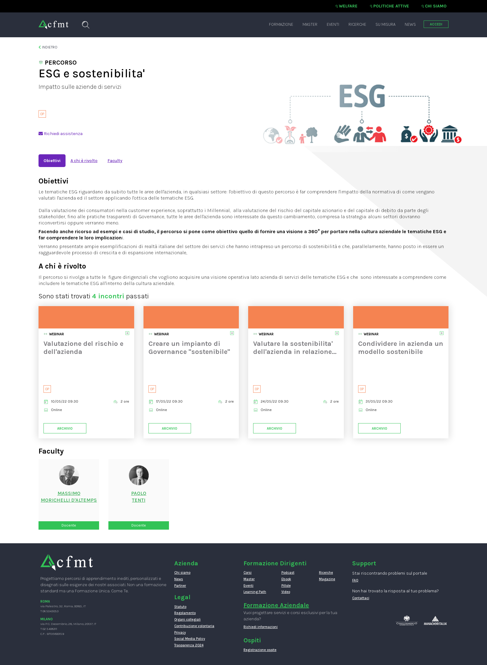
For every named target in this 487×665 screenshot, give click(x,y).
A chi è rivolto (84, 160)
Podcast (287, 573)
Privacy (180, 633)
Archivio (65, 429)
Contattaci (360, 598)
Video (285, 592)
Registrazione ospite (260, 650)
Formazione (281, 24)
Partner (180, 586)
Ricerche (357, 24)
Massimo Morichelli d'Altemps (69, 496)
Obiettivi (52, 160)
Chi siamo (436, 6)
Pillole (286, 586)
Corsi (248, 573)
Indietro (48, 47)
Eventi (333, 24)
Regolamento (185, 613)
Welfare (348, 6)
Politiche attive (391, 6)
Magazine (327, 579)
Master (310, 24)
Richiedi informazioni (261, 627)
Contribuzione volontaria (194, 626)
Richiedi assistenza (61, 133)
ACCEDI (436, 24)
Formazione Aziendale (276, 605)
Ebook (286, 579)
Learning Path (255, 592)
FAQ (355, 580)
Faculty (114, 160)
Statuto (180, 607)
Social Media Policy (189, 639)
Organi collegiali (187, 620)
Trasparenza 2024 (188, 645)
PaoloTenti (138, 496)
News (410, 24)
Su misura (385, 24)
